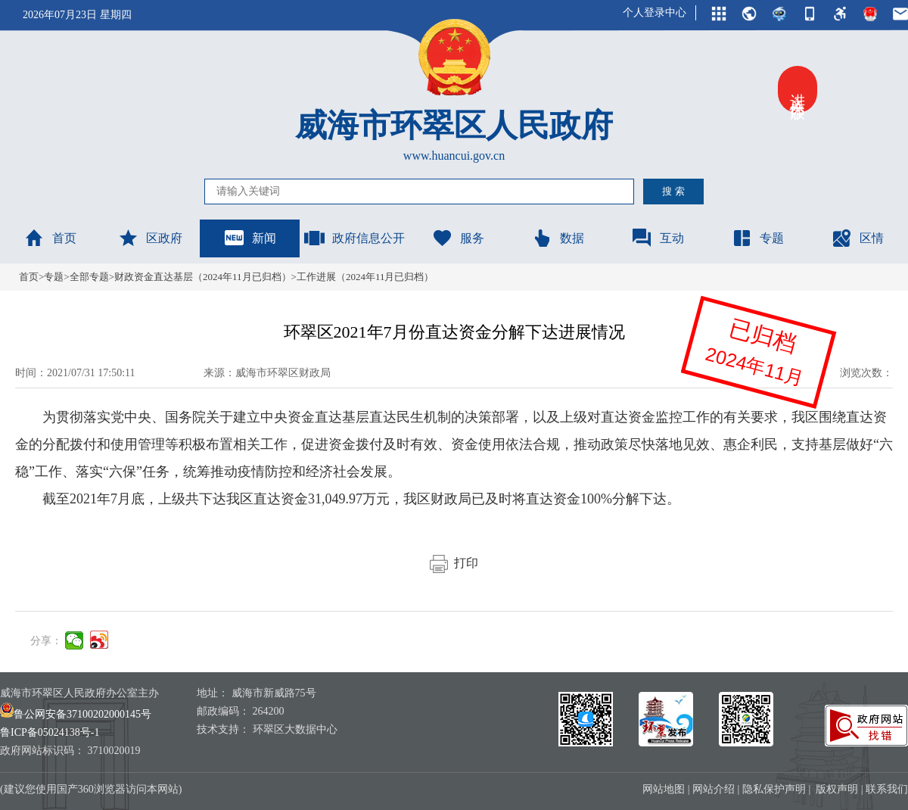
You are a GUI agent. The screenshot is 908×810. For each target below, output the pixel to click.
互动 (657, 237)
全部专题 (89, 276)
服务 (457, 237)
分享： (46, 640)
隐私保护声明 (774, 789)
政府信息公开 (354, 237)
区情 (857, 237)
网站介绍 (713, 789)
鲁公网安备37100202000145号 (75, 714)
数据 (557, 237)
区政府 (149, 237)
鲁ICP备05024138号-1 (49, 732)
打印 (454, 562)
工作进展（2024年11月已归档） (365, 276)
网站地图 (663, 789)
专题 (757, 237)
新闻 (249, 237)
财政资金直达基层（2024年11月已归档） (202, 276)
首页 (49, 237)
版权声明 (837, 789)
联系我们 (887, 789)
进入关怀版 (797, 89)
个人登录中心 (654, 12)
